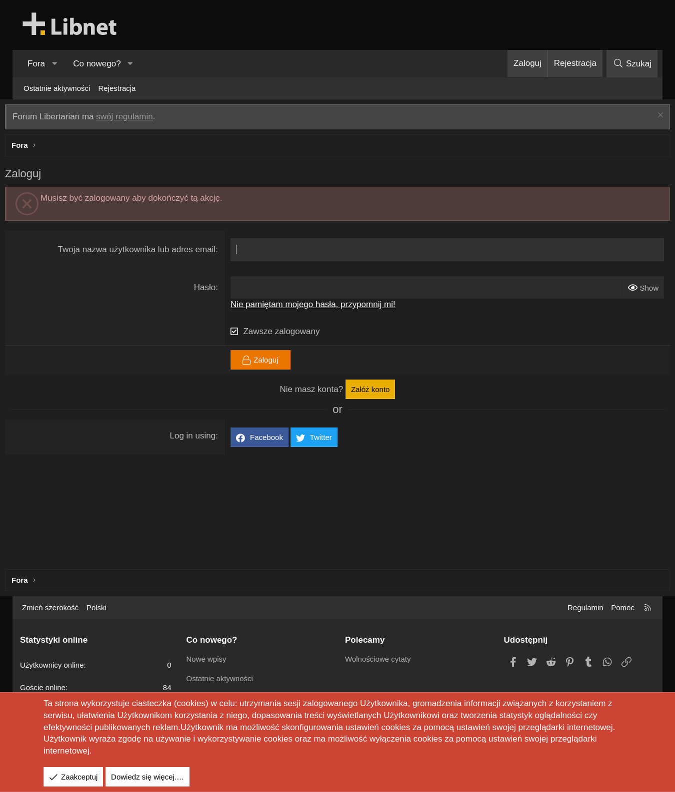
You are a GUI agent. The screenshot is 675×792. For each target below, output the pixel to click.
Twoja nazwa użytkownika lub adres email (142, 252)
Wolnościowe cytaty (377, 659)
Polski (96, 607)
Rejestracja (117, 88)
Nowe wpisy (206, 659)
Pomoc (622, 607)
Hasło (209, 290)
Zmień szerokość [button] (50, 607)
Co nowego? (96, 63)
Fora (36, 63)
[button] (54, 63)
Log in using (198, 438)
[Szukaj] (632, 63)
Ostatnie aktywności (57, 88)
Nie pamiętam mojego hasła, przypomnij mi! (318, 307)
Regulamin (586, 607)
